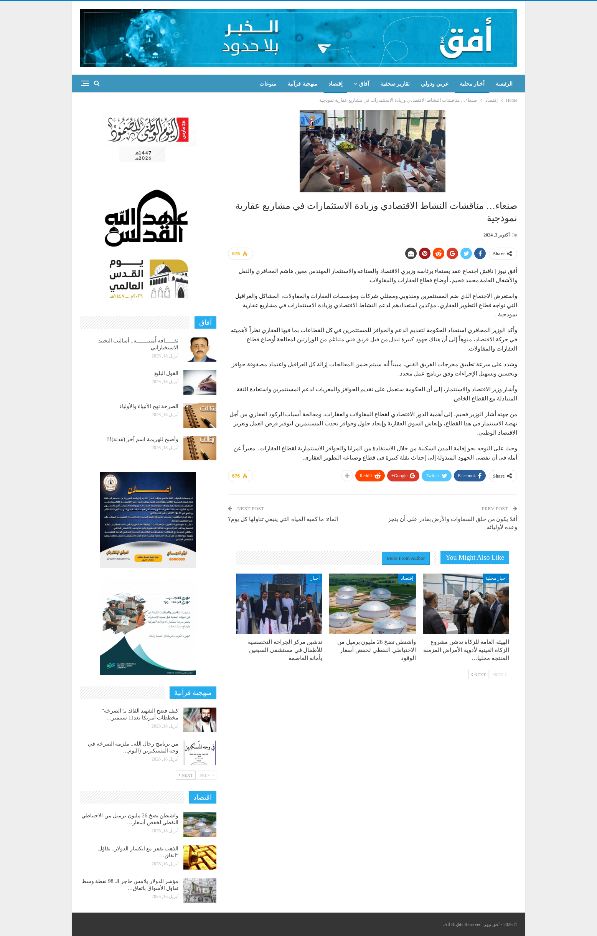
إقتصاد (335, 84)
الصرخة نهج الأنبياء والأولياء (149, 406)
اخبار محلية (495, 578)
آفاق (364, 84)
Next (478, 674)
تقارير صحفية (395, 84)
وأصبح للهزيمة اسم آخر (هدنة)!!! (142, 439)
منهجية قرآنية (302, 84)
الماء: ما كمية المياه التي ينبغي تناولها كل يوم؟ (283, 519)
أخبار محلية (472, 84)
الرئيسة (504, 84)
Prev (499, 674)
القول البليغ (166, 373)
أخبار (315, 578)
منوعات (267, 84)
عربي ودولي (435, 84)
